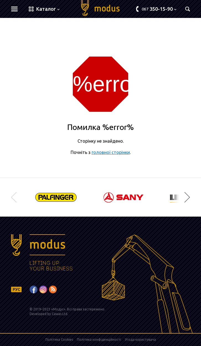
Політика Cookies (59, 339)
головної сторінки (111, 152)
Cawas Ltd (59, 314)
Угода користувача (140, 339)
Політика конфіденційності (99, 339)
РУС (16, 289)
